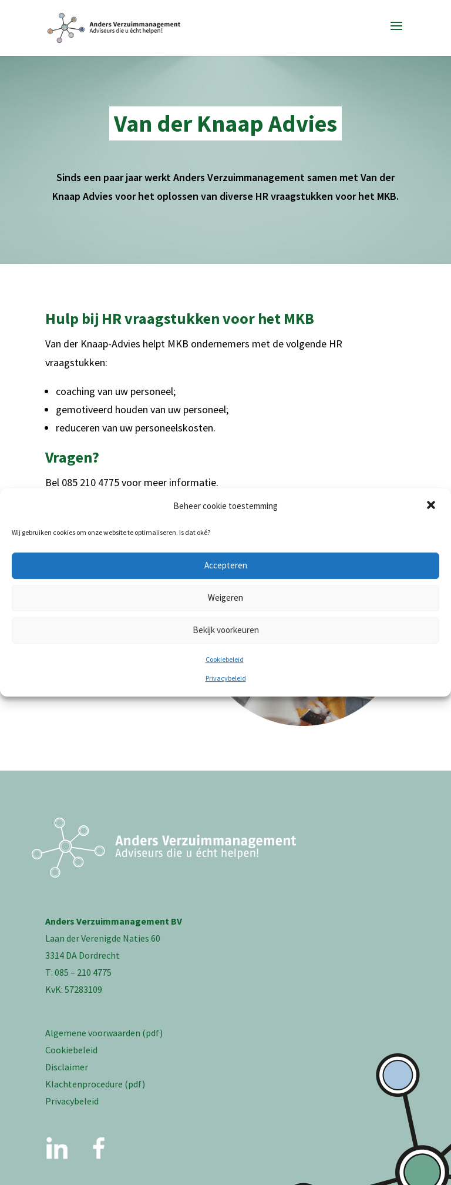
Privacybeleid (226, 678)
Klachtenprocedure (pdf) (95, 1084)
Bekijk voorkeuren (226, 629)
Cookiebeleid (225, 659)
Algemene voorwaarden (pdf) (104, 1033)
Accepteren (225, 565)
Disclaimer (66, 1067)
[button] (432, 506)
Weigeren (225, 597)
